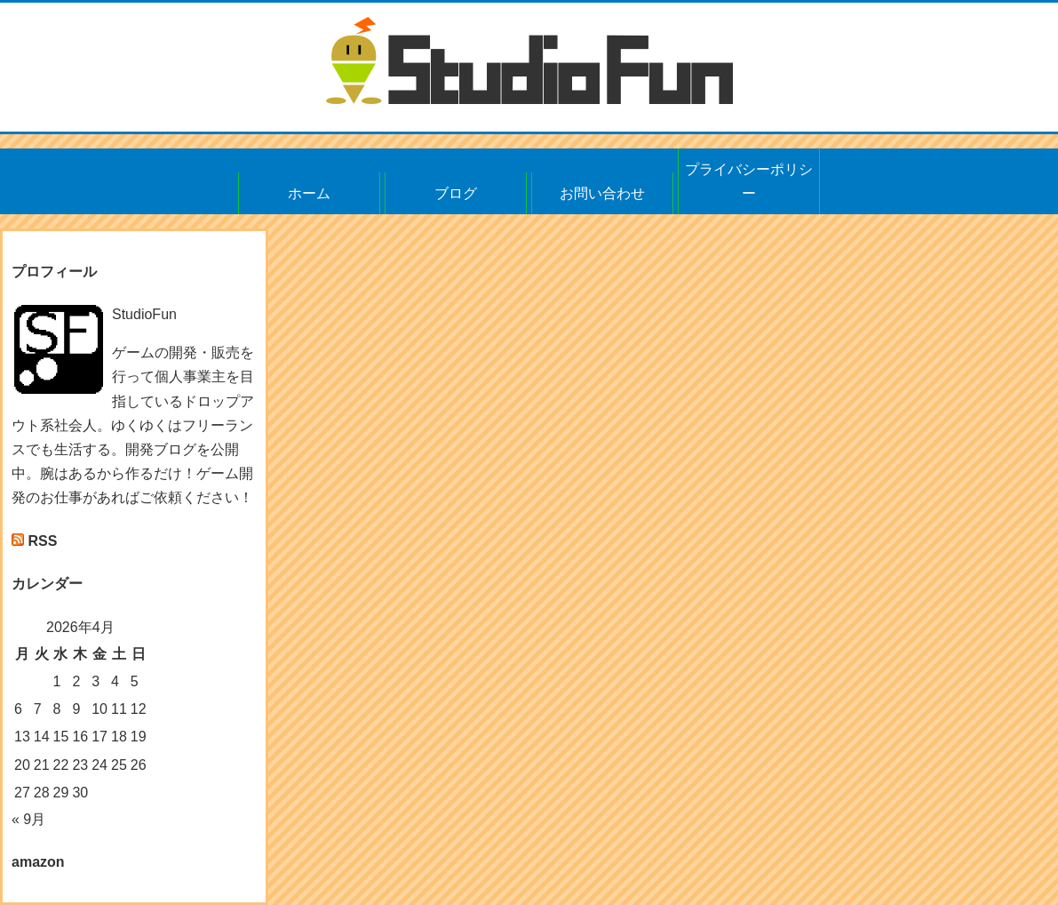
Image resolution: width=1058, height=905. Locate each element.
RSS (42, 541)
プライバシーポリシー (749, 181)
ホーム (309, 193)
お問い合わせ (602, 193)
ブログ (455, 193)
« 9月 (28, 819)
